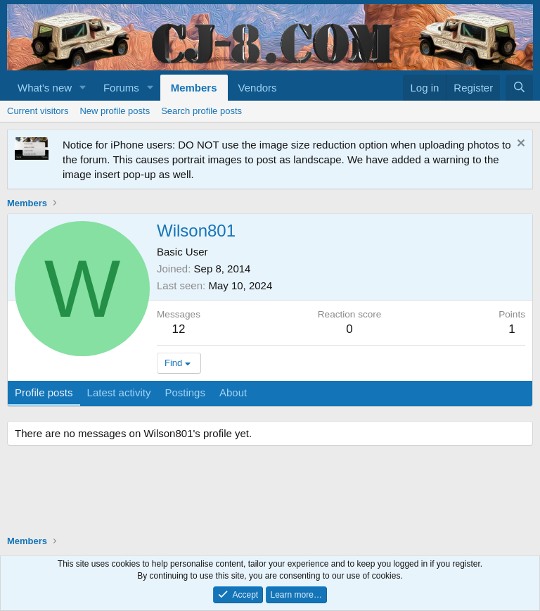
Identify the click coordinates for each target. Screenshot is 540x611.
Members (194, 88)
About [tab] (233, 392)
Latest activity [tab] (119, 392)
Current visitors (37, 111)
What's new (45, 88)
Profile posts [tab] (44, 392)
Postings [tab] (185, 392)
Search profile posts (201, 111)
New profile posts (114, 111)
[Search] (519, 88)
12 (179, 329)
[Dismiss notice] (519, 144)
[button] (83, 88)
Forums (121, 88)
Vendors (257, 88)
